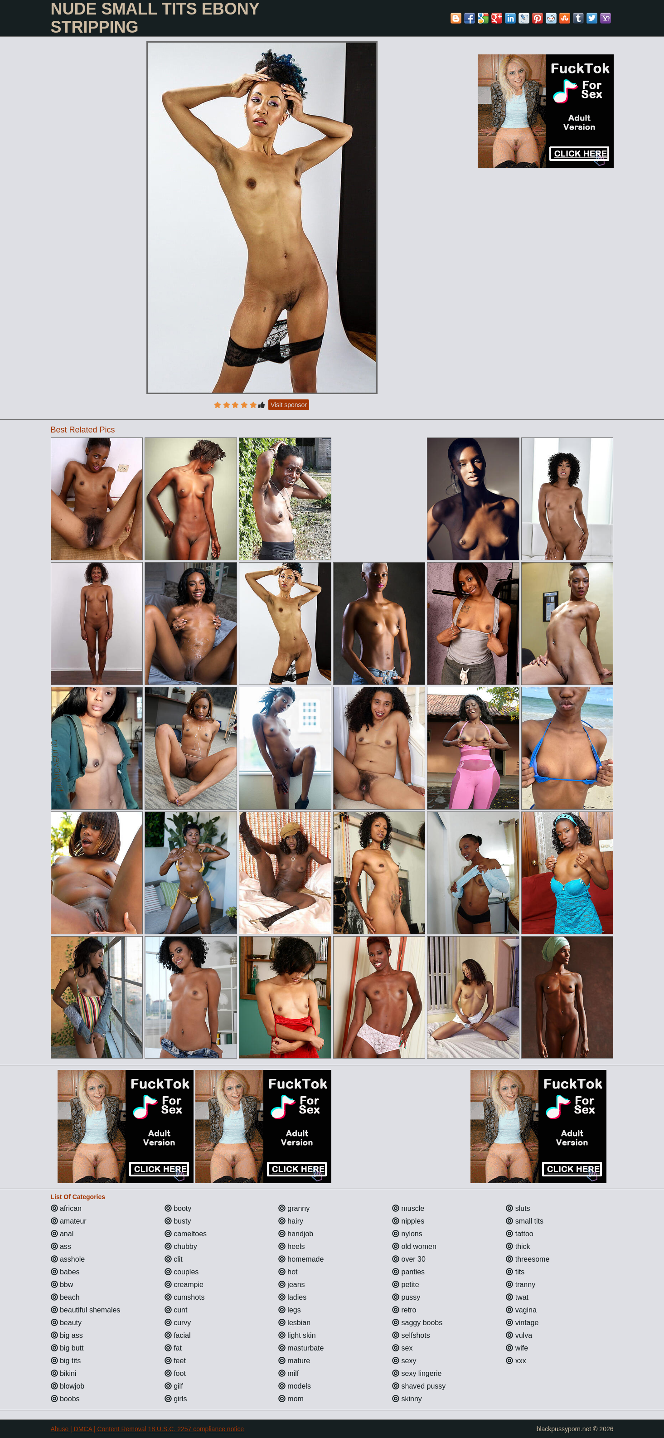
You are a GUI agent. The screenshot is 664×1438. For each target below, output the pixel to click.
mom (291, 1399)
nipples (408, 1221)
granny (294, 1208)
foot (175, 1373)
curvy (178, 1322)
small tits (524, 1221)
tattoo (519, 1234)
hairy (290, 1221)
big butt (67, 1348)
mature (294, 1361)
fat (173, 1348)
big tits (66, 1361)
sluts (518, 1208)
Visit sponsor (289, 404)
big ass (67, 1335)
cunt (176, 1310)
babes (65, 1272)
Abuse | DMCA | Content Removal (98, 1429)
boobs (65, 1399)
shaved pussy (419, 1386)
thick (518, 1246)
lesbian (294, 1322)
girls (176, 1399)
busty (178, 1221)
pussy (406, 1297)
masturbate (301, 1348)
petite (405, 1284)
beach (65, 1297)
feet (175, 1361)
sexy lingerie (416, 1373)
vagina (521, 1310)
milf (288, 1373)
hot (288, 1272)
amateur (69, 1221)
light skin (297, 1335)
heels (291, 1246)
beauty (66, 1322)
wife (517, 1348)
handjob (295, 1234)
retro (404, 1310)
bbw (62, 1284)
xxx (516, 1361)
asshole (68, 1259)
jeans (291, 1284)
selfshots (411, 1335)
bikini (64, 1373)
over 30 (409, 1259)
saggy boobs (417, 1322)
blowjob (68, 1386)
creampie (184, 1284)
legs (289, 1310)
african (66, 1208)
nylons (407, 1234)
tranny (520, 1284)
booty (178, 1208)
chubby (181, 1246)
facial (178, 1335)
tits (515, 1272)
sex (402, 1348)
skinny (407, 1399)
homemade (301, 1259)
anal (62, 1234)
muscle (408, 1208)
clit (174, 1259)
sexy (404, 1361)
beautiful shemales (86, 1310)
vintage (522, 1322)
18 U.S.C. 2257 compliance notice (196, 1429)
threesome (527, 1259)
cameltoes (186, 1234)
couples (182, 1272)
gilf (174, 1386)
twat (517, 1297)
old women (414, 1246)
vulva (519, 1335)
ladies (292, 1297)
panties (408, 1272)
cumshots (185, 1297)
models (294, 1386)
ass (61, 1246)
